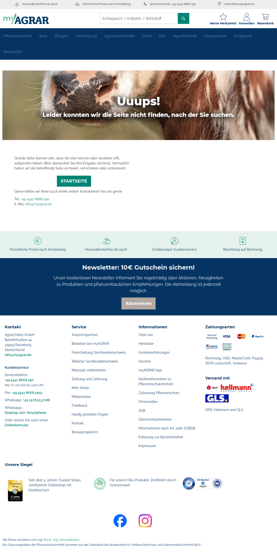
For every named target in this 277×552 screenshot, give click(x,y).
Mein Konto (80, 388)
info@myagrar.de (38, 205)
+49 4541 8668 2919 (27, 393)
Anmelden (245, 23)
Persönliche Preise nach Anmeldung (106, 4)
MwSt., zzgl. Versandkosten (61, 539)
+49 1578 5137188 (36, 400)
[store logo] (27, 18)
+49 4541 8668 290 (35, 200)
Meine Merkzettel (221, 23)
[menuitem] (18, 37)
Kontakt (78, 423)
